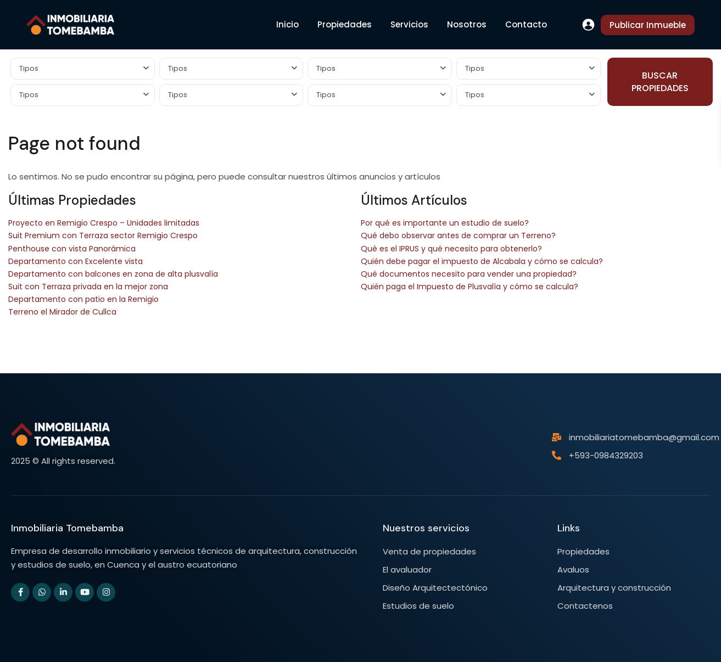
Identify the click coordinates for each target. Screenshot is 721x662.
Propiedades (344, 24)
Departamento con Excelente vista (75, 261)
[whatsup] (41, 592)
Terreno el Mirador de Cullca (62, 311)
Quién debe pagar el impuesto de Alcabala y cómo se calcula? (482, 261)
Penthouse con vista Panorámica (72, 248)
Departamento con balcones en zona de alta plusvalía (113, 273)
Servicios (409, 24)
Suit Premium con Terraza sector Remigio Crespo (103, 235)
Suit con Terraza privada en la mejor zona (88, 286)
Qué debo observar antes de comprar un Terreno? (458, 235)
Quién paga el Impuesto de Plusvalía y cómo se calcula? (469, 286)
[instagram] (106, 592)
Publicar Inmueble (648, 25)
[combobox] (82, 69)
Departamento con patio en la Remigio (83, 299)
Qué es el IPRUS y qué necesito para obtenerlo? (451, 248)
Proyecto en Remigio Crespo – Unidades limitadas (103, 222)
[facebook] (20, 592)
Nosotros (467, 24)
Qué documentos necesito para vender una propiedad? (469, 273)
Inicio (287, 24)
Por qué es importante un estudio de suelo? (445, 222)
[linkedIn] (63, 592)
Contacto (526, 24)
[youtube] (84, 592)
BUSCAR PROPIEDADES (660, 81)
